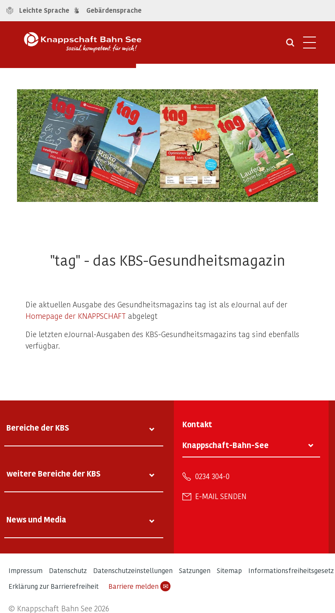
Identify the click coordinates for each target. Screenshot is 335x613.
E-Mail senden (221, 496)
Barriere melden (139, 586)
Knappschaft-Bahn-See (225, 444)
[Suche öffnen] (290, 45)
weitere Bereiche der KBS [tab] (53, 473)
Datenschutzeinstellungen (133, 570)
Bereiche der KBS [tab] (37, 427)
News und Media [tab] (36, 519)
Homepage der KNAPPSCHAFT (76, 315)
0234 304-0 (212, 476)
